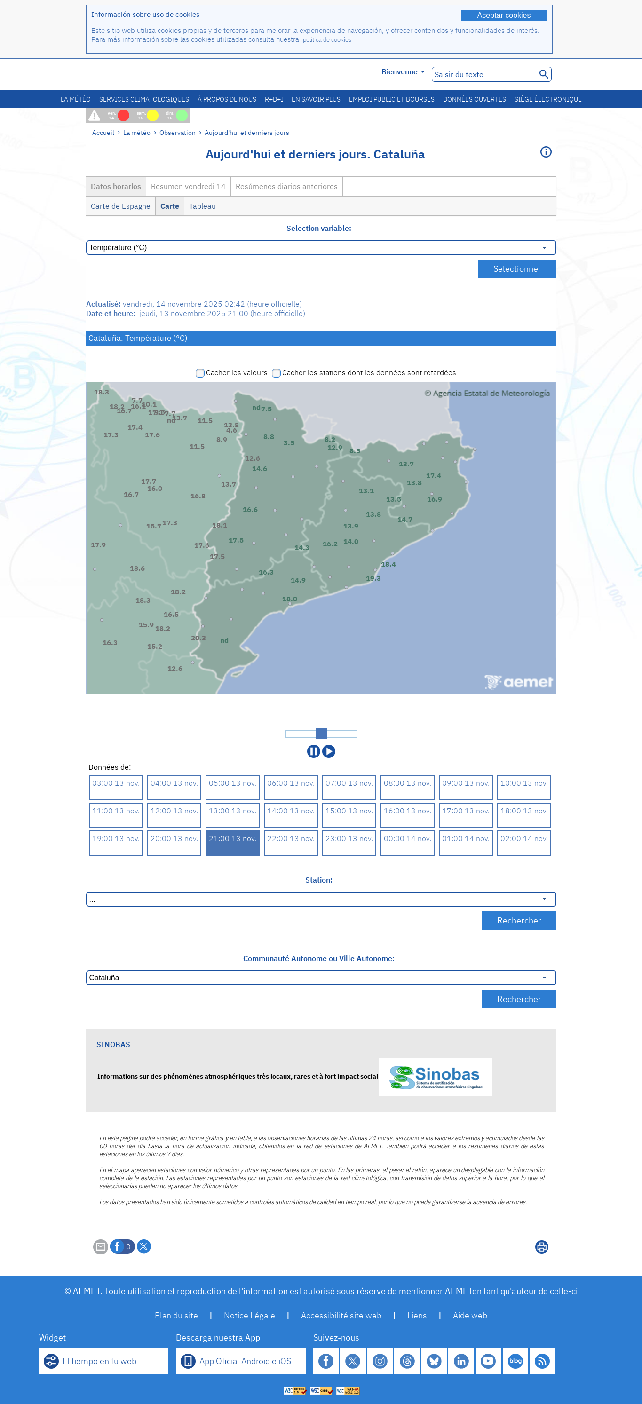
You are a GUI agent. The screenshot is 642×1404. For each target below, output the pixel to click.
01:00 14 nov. (466, 838)
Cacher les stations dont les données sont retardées (369, 372)
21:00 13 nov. (232, 838)
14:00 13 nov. (291, 810)
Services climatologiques (144, 99)
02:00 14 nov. (524, 838)
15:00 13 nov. (349, 810)
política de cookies (327, 40)
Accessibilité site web (341, 1315)
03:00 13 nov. (116, 783)
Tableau (202, 206)
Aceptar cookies (504, 15)
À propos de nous (227, 99)
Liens (417, 1315)
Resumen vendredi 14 (188, 186)
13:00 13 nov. (232, 810)
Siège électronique (548, 99)
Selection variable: (318, 228)
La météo (76, 99)
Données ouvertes (474, 99)
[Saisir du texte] (483, 74)
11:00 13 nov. (116, 810)
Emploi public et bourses (392, 99)
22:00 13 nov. (291, 838)
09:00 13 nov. (466, 783)
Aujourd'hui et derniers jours (247, 132)
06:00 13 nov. (291, 783)
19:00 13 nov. (116, 838)
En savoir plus (316, 99)
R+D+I (274, 99)
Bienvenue (403, 71)
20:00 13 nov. (174, 838)
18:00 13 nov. (524, 810)
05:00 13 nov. (232, 783)
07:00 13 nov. (349, 783)
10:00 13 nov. (524, 783)
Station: (319, 879)
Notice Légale (249, 1315)
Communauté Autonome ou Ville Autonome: (319, 958)
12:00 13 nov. (174, 810)
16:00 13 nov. (407, 810)
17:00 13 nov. (466, 810)
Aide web (470, 1315)
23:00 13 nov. (349, 838)
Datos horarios (116, 186)
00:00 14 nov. (407, 838)
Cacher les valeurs (237, 372)
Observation (177, 132)
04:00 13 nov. (174, 783)
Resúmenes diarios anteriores (287, 186)
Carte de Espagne (121, 206)
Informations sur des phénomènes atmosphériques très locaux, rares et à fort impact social (294, 1076)
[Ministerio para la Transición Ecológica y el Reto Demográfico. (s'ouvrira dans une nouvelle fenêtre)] (139, 74)
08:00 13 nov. (407, 783)
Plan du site (176, 1315)
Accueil (103, 132)
